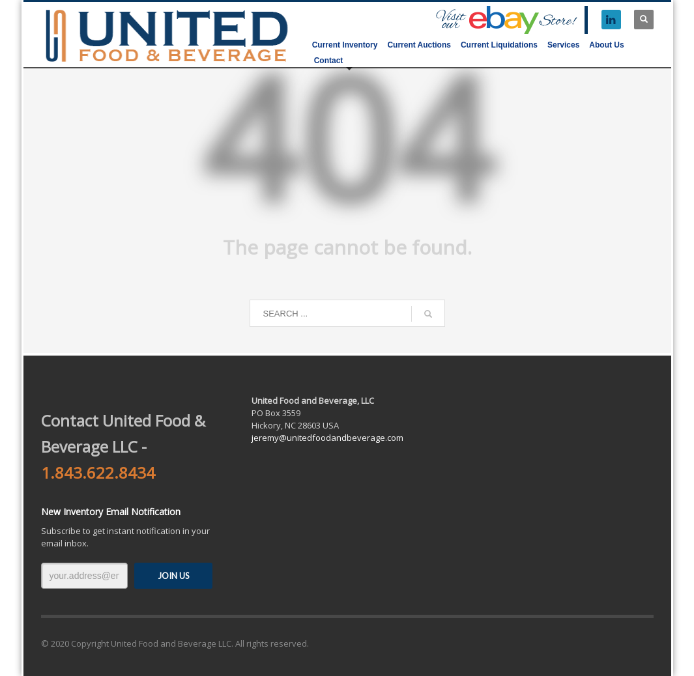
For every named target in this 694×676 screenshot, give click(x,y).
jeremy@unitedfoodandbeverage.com (327, 438)
